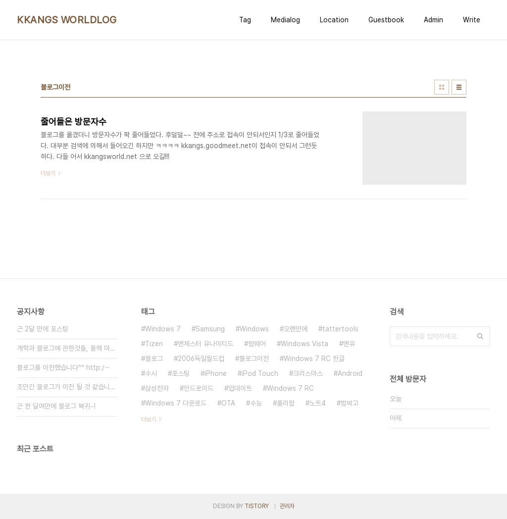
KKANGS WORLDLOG (67, 20)
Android (350, 373)
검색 (480, 336)
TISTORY (257, 506)
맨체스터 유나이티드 (205, 344)
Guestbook (386, 20)
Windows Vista (304, 344)
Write (471, 20)
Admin (433, 20)
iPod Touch (260, 373)
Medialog (285, 20)
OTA (228, 403)
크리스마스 (308, 373)
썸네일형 (441, 87)
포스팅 (181, 373)
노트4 (317, 403)
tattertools (340, 329)
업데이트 (240, 388)
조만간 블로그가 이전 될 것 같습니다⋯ (67, 387)
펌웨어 (257, 344)
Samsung (210, 329)
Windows (254, 329)
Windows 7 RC (290, 388)
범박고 (349, 403)
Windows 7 (163, 329)
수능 (256, 403)
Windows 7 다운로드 (175, 403)
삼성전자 (157, 388)
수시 (151, 373)
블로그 (154, 359)
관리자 (287, 506)
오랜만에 (295, 329)
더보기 (148, 419)
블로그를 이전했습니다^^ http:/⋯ (63, 367)
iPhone (215, 373)
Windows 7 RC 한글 (314, 359)
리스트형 (459, 87)
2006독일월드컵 (201, 359)
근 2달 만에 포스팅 (42, 329)
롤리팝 (286, 403)
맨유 (349, 344)
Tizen (154, 344)
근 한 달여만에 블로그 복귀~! (56, 406)
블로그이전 (254, 359)
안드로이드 (198, 388)
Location (334, 20)
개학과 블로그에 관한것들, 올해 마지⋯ (67, 348)
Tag (245, 20)
